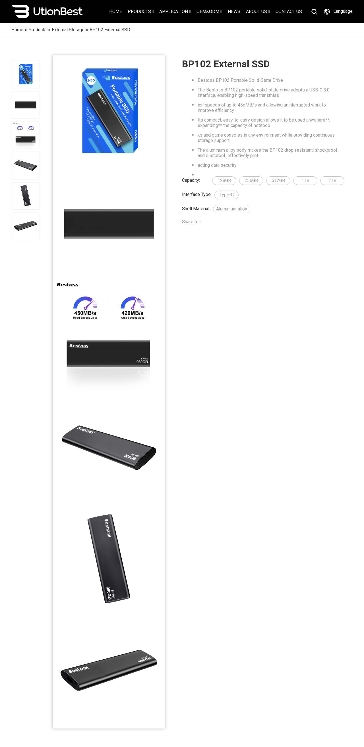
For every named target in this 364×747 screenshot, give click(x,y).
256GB (251, 180)
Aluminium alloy (231, 209)
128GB (224, 180)
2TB (332, 180)
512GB (278, 180)
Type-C (227, 194)
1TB (305, 180)
